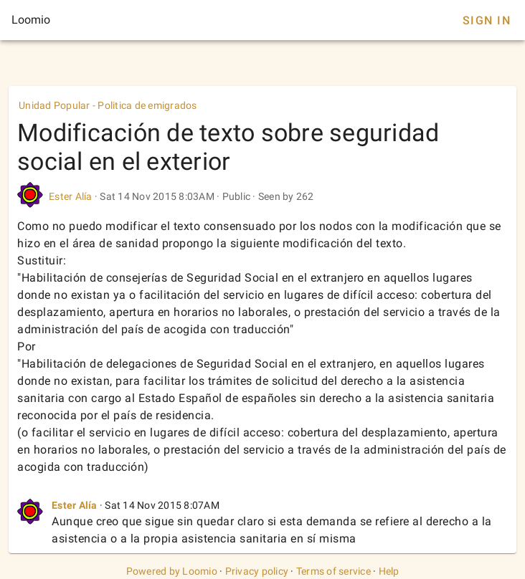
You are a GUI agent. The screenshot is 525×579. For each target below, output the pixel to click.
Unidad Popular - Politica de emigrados (108, 105)
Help (389, 571)
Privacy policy (257, 571)
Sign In (487, 20)
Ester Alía (72, 196)
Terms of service (333, 571)
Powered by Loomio (171, 571)
